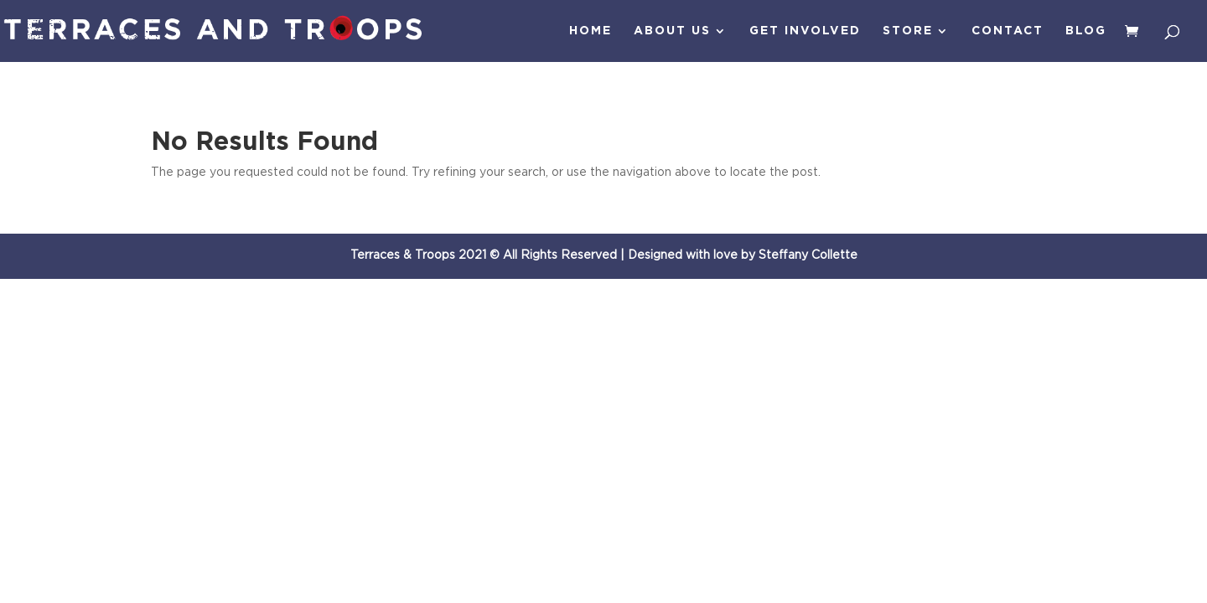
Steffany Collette (808, 255)
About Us (672, 31)
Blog (1085, 31)
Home (590, 31)
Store (908, 31)
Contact (1007, 31)
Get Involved (805, 31)
